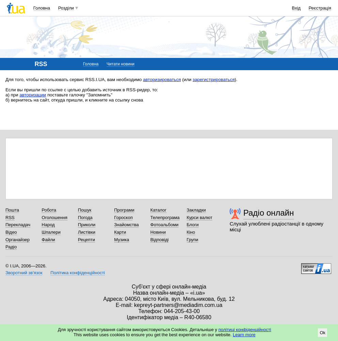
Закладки (196, 210)
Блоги (193, 224)
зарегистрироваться (214, 79)
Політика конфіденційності (77, 272)
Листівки (86, 232)
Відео (11, 232)
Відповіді (159, 239)
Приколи (86, 224)
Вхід (296, 8)
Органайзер (17, 239)
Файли (48, 239)
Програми (124, 210)
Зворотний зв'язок (23, 272)
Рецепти (86, 239)
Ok (322, 332)
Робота (49, 210)
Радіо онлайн (268, 212)
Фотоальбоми (164, 224)
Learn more (244, 334)
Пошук (84, 210)
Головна (41, 8)
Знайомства (126, 224)
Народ (48, 224)
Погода (85, 217)
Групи (192, 239)
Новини (158, 232)
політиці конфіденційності (244, 329)
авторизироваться (162, 79)
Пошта (12, 210)
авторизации (32, 94)
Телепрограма (165, 217)
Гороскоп (123, 217)
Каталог (158, 210)
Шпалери (51, 232)
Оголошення (54, 217)
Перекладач (17, 224)
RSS (10, 217)
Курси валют (200, 217)
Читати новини (121, 64)
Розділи (66, 8)
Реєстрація (320, 8)
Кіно (191, 232)
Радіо (11, 246)
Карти (120, 232)
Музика (121, 239)
